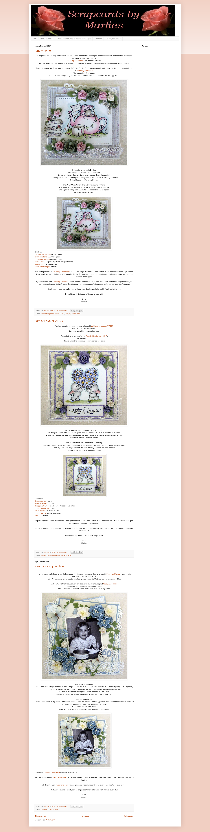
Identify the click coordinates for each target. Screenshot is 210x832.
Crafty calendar (41, 513)
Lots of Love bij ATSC (49, 321)
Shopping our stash (52, 772)
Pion (56, 809)
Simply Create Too (42, 503)
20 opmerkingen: (62, 806)
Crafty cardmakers (42, 508)
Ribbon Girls (39, 264)
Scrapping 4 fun (41, 506)
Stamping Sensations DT (73, 314)
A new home (43, 50)
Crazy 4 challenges (42, 267)
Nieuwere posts (40, 816)
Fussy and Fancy (113, 574)
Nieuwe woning (59, 314)
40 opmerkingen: (62, 310)
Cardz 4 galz (40, 511)
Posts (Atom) (50, 820)
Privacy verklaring (113, 39)
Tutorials (98, 39)
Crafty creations (41, 257)
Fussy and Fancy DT (47, 809)
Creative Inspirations (43, 254)
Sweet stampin (40, 501)
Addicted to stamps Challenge (50, 555)
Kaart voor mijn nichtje (49, 566)
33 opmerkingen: (62, 552)
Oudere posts (128, 816)
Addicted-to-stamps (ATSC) (102, 326)
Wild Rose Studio (66, 555)
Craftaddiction (40, 262)
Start (34, 39)
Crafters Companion (47, 314)
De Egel (38, 516)
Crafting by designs (42, 259)
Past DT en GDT (47, 39)
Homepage (85, 816)
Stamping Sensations (75, 61)
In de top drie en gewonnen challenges (74, 39)
